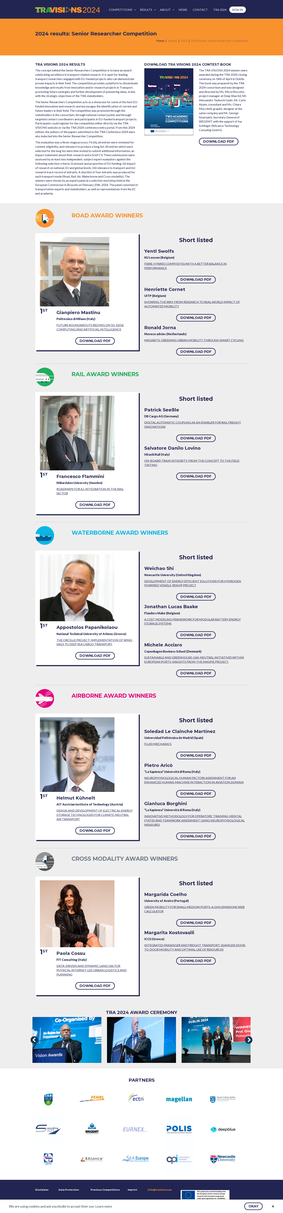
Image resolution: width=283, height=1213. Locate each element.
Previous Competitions (105, 1189)
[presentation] (34, 1040)
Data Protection (69, 1189)
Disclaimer (41, 1189)
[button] (253, 1206)
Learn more (103, 1206)
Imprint (132, 1189)
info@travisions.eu (160, 1189)
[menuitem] (121, 10)
